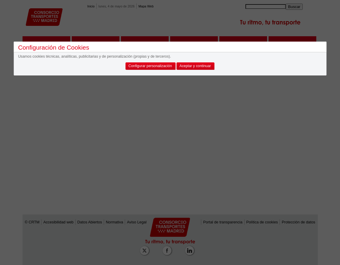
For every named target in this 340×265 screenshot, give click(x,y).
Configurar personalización (150, 66)
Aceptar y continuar (195, 66)
